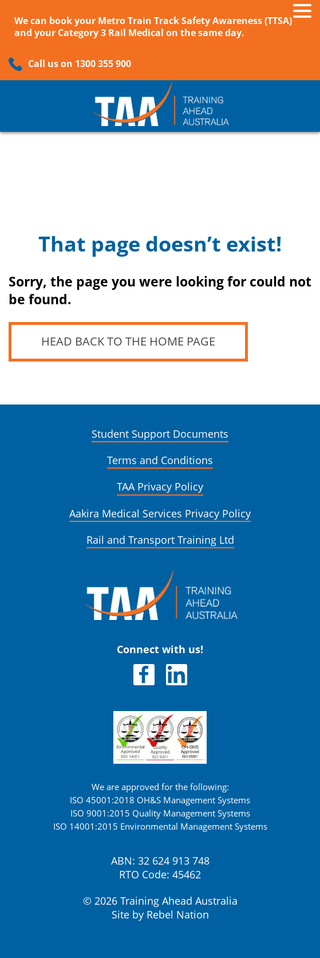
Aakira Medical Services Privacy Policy (160, 514)
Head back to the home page (128, 341)
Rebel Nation (178, 915)
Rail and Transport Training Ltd (160, 540)
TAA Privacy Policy (160, 487)
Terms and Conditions (160, 460)
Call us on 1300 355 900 (79, 63)
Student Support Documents (160, 434)
